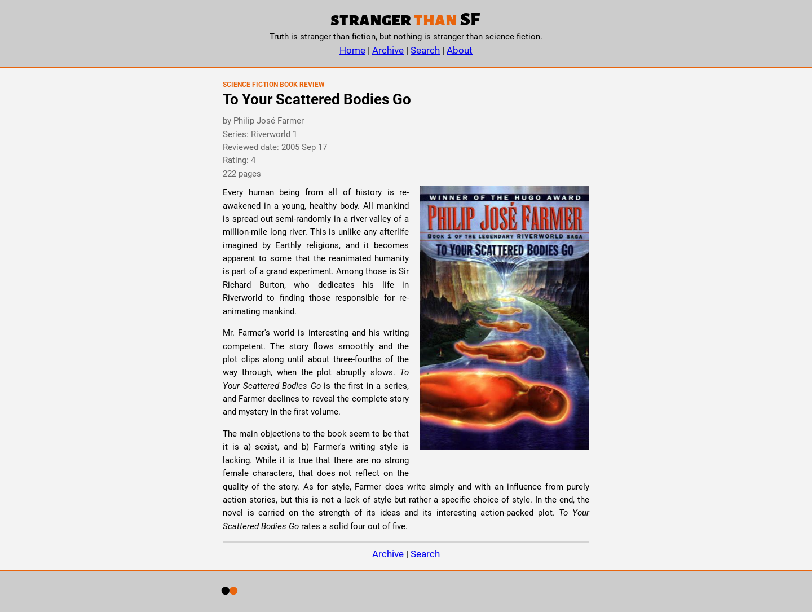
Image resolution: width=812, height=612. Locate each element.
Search (425, 50)
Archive (388, 50)
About (460, 50)
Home (352, 50)
